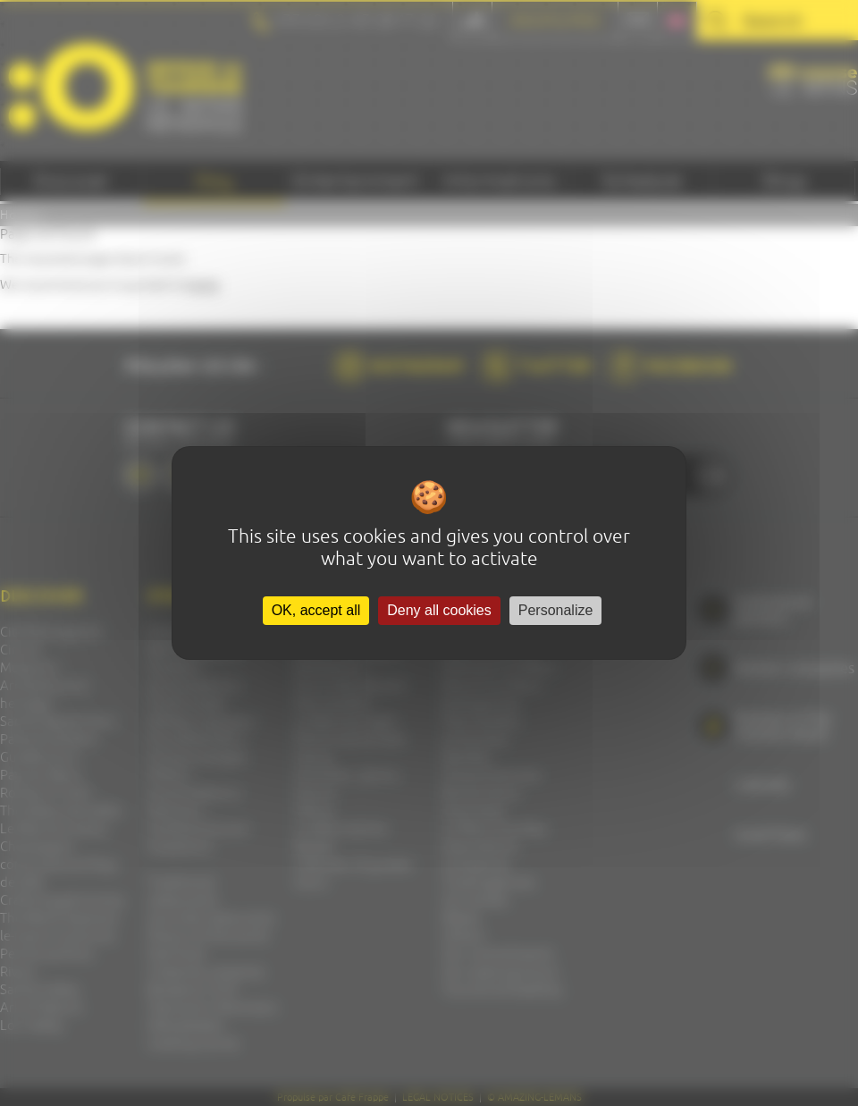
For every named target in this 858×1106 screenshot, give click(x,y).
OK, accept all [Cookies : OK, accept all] (316, 610)
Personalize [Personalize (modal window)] (555, 610)
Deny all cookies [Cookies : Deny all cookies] (439, 610)
